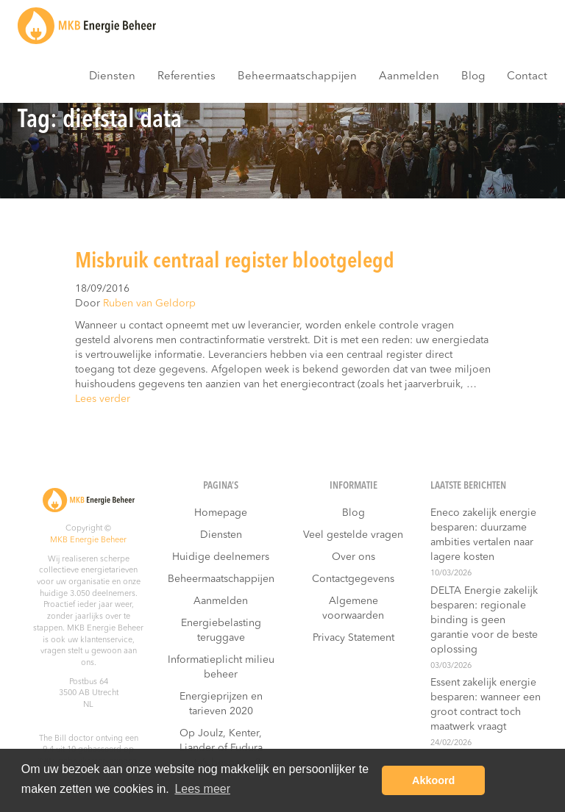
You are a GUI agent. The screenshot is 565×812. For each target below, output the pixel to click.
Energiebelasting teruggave (221, 630)
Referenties (186, 76)
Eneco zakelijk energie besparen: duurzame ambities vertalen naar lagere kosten (483, 535)
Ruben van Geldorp (149, 303)
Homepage (220, 513)
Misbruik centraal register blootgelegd (234, 262)
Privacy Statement (353, 638)
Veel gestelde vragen (353, 535)
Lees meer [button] (202, 789)
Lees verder (102, 399)
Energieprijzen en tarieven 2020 (221, 703)
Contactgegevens (353, 579)
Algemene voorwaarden (353, 608)
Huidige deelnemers (220, 557)
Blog (473, 76)
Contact (527, 76)
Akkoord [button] (433, 780)
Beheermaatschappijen (297, 76)
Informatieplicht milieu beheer (221, 667)
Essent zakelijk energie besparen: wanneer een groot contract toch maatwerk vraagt (485, 705)
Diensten (112, 76)
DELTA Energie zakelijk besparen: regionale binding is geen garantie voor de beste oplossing (484, 620)
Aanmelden (409, 76)
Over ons (353, 557)
